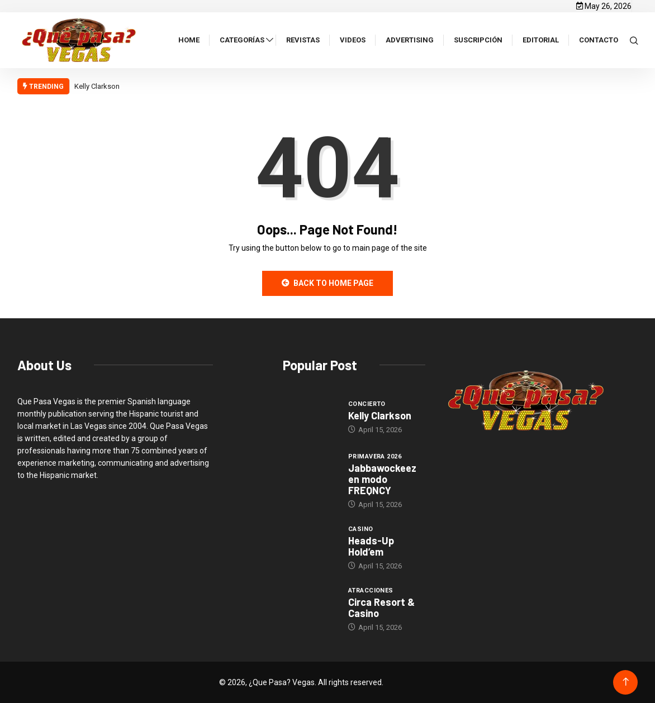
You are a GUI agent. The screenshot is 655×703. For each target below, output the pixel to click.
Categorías (242, 40)
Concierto (367, 404)
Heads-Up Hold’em (371, 546)
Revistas (303, 40)
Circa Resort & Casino (381, 607)
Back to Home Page (327, 283)
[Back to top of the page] (625, 682)
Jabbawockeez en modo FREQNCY (382, 479)
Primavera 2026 (374, 456)
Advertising (410, 40)
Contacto (598, 40)
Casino (360, 529)
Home (189, 40)
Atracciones (370, 590)
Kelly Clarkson (97, 86)
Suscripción (478, 40)
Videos (353, 40)
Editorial (541, 40)
